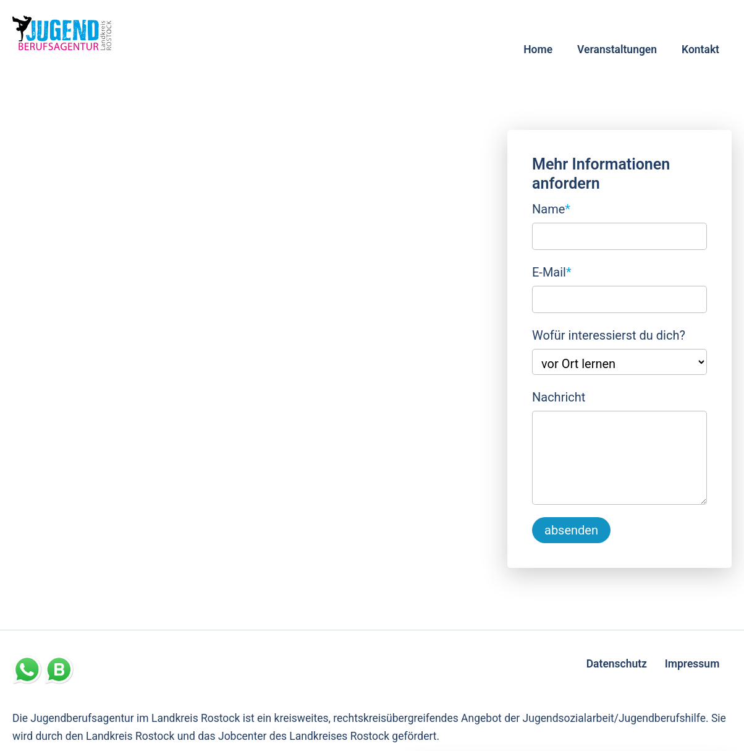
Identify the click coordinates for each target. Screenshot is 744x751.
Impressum (692, 664)
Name (551, 208)
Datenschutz (616, 664)
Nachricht (558, 397)
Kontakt (700, 49)
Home (537, 49)
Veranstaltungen (617, 49)
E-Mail (552, 271)
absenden (571, 530)
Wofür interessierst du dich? (608, 335)
